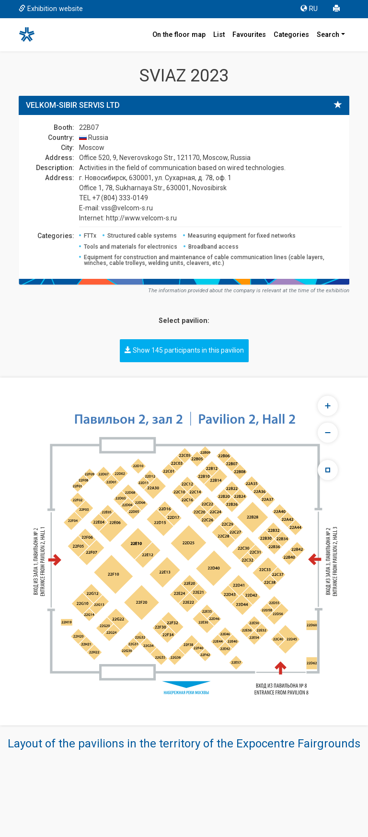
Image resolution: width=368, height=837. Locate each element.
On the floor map (179, 35)
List (219, 35)
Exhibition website (51, 9)
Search (328, 35)
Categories (291, 35)
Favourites (249, 35)
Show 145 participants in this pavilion (184, 350)
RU (309, 9)
